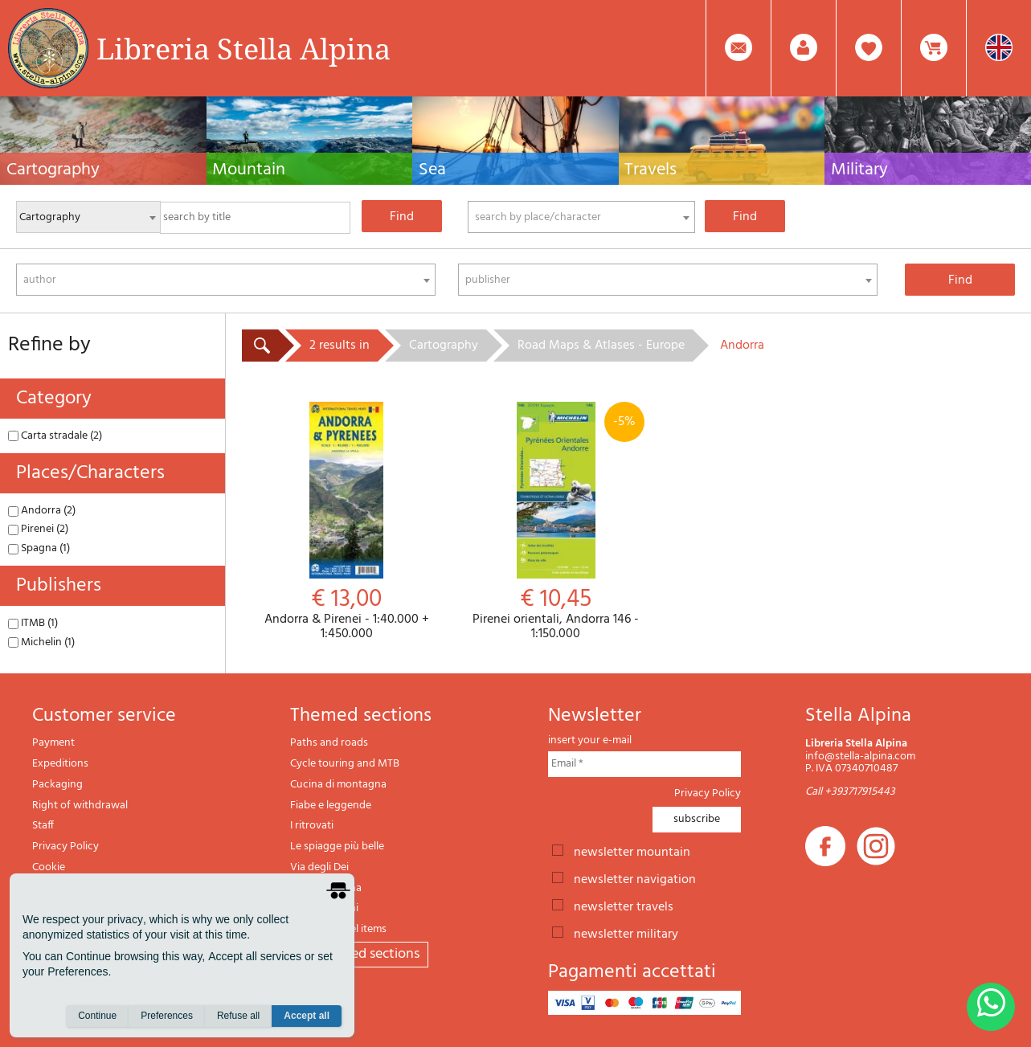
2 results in (339, 345)
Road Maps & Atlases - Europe (601, 345)
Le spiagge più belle (337, 846)
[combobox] (581, 217)
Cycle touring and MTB (344, 763)
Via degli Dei (319, 867)
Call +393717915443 (850, 792)
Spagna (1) (39, 548)
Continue (97, 1015)
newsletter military (626, 933)
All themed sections (359, 954)
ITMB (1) (33, 623)
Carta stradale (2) (55, 436)
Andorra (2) (42, 510)
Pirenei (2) (38, 529)
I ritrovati (311, 825)
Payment (53, 742)
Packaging (57, 784)
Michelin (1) (41, 642)
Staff (43, 825)
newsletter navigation (635, 878)
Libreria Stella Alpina (243, 48)
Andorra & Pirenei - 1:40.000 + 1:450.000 (347, 521)
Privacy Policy (65, 846)
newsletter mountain (632, 851)
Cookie (48, 867)
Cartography (443, 345)
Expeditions (60, 763)
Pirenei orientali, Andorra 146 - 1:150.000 (556, 521)
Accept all (306, 1015)
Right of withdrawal (80, 805)
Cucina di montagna (338, 784)
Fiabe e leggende (330, 805)
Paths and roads (329, 742)
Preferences (167, 1015)
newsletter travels (623, 905)
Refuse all (238, 1015)
